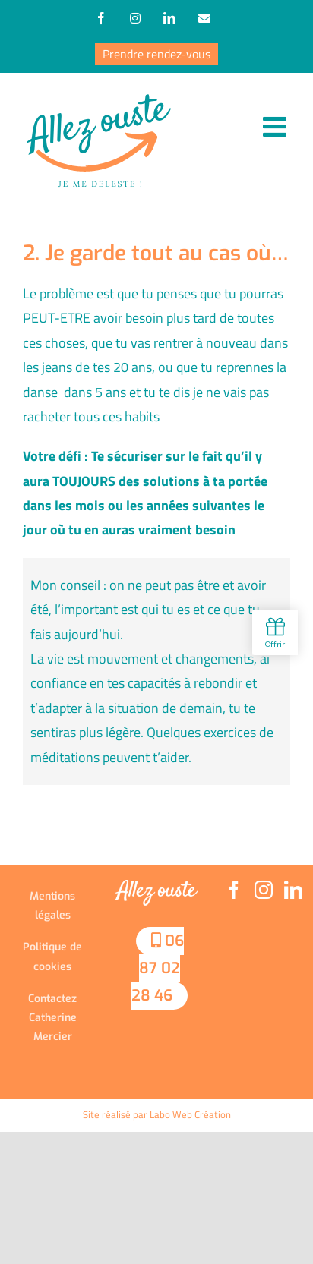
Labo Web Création (190, 1114)
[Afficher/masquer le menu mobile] (276, 126)
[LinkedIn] (293, 890)
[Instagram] (264, 890)
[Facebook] (234, 890)
